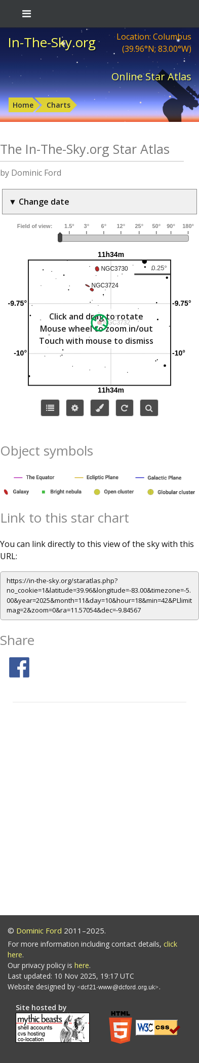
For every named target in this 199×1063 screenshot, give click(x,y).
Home (23, 105)
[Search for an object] (149, 407)
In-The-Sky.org (52, 42)
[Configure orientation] (124, 407)
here (81, 965)
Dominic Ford (39, 930)
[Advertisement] (99, 810)
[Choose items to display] (50, 407)
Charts (58, 105)
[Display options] (75, 407)
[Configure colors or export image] (99, 407)
